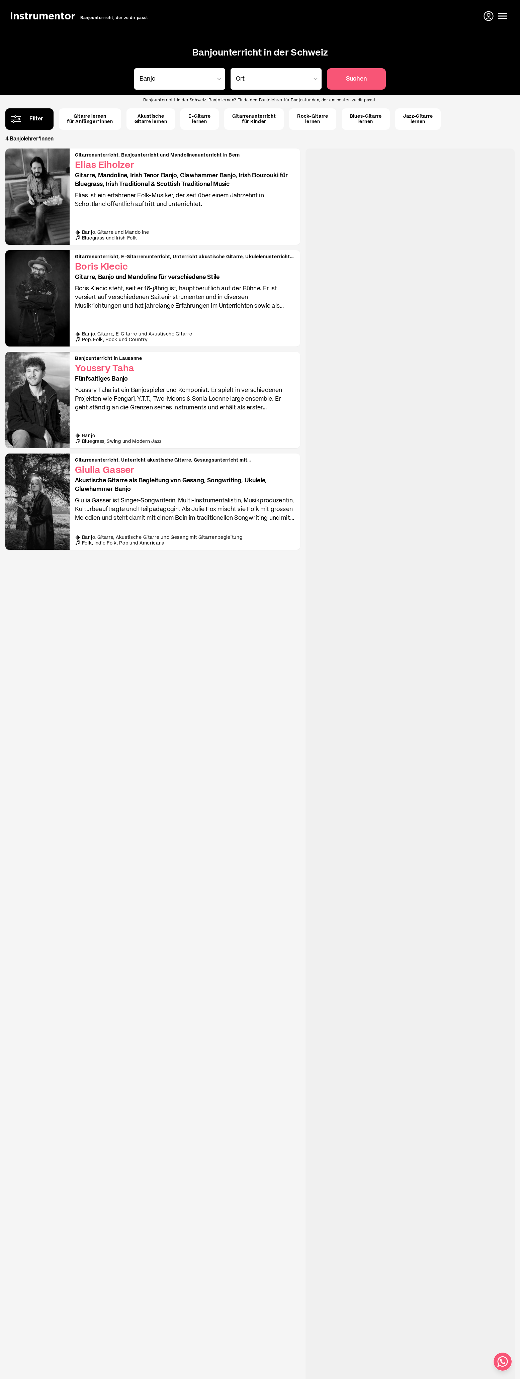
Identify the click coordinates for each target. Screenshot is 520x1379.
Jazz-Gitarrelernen (418, 119)
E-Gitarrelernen (199, 119)
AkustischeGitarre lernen (151, 119)
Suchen (356, 79)
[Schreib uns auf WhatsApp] (502, 1361)
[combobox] (178, 79)
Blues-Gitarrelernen (366, 119)
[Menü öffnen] (502, 16)
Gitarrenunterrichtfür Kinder (254, 119)
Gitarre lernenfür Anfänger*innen (90, 119)
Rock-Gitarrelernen (312, 119)
